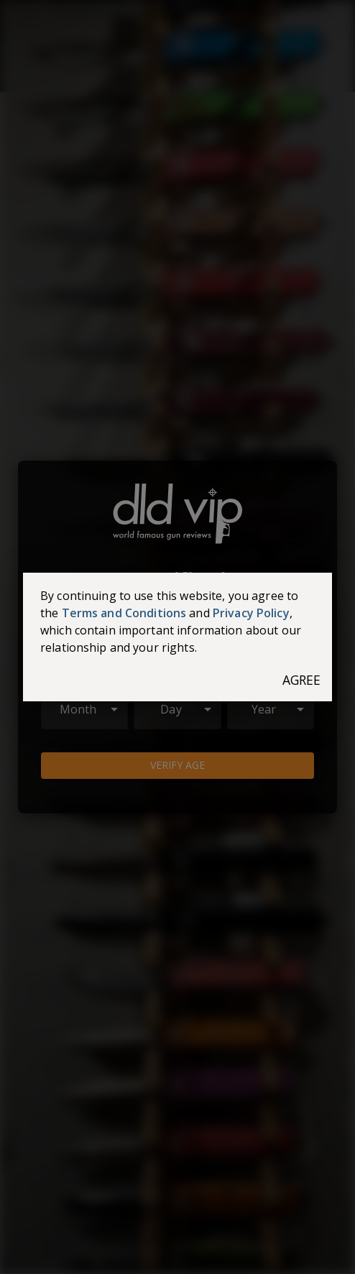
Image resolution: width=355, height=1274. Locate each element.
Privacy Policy (251, 613)
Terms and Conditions (124, 613)
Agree (301, 680)
